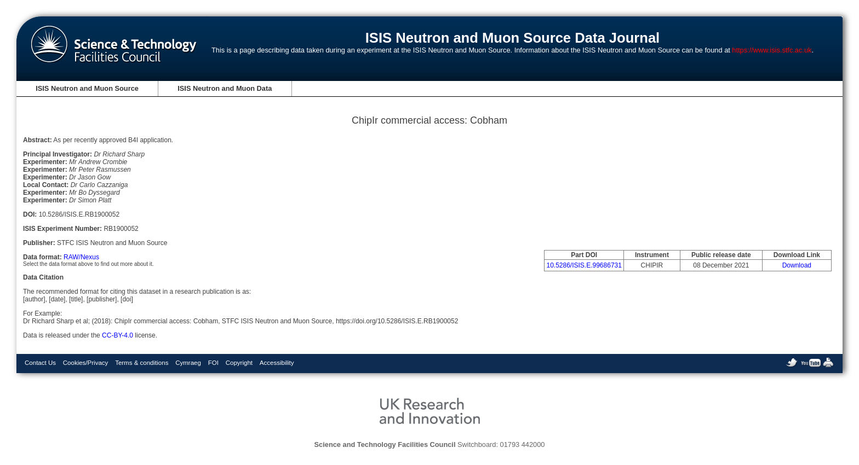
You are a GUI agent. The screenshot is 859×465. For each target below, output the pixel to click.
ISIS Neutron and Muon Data (224, 88)
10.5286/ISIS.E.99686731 (583, 265)
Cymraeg (188, 362)
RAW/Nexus (81, 257)
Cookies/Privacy (85, 362)
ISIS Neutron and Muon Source (87, 88)
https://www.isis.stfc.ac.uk (771, 50)
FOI (213, 362)
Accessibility (277, 362)
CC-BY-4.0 (117, 335)
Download (796, 265)
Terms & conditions (141, 362)
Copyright (239, 362)
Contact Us (40, 362)
